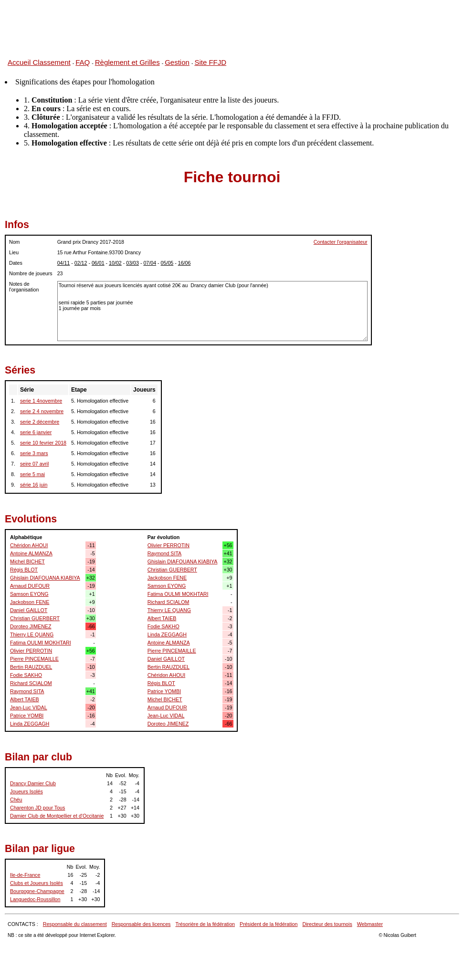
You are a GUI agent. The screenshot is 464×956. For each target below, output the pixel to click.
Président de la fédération (268, 924)
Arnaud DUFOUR (30, 586)
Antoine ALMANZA (31, 553)
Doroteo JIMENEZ (30, 626)
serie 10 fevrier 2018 (43, 443)
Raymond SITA (27, 691)
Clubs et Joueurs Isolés (36, 883)
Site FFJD (210, 62)
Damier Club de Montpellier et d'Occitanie (57, 816)
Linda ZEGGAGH (29, 724)
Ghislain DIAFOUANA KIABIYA (45, 578)
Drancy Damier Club (33, 783)
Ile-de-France (25, 875)
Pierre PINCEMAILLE (34, 659)
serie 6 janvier (36, 432)
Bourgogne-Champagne (37, 891)
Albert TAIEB (24, 699)
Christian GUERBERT (35, 618)
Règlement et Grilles (127, 62)
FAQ (82, 62)
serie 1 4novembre (41, 401)
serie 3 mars (34, 453)
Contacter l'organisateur (341, 242)
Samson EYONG (29, 594)
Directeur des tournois (327, 924)
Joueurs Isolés (26, 791)
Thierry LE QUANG (31, 634)
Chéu (16, 799)
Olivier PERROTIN (31, 651)
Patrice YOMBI (26, 715)
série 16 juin (33, 485)
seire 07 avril (34, 464)
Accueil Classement (39, 62)
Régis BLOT (24, 569)
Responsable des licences (141, 924)
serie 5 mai (32, 474)
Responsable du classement (75, 924)
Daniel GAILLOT (28, 610)
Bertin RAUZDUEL (31, 667)
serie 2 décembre (39, 422)
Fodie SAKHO (26, 675)
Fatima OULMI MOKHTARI (40, 642)
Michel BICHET (27, 561)
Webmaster (370, 924)
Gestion (177, 62)
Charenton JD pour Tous (37, 808)
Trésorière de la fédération (205, 924)
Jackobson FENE (29, 602)
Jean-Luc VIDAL (28, 707)
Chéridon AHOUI (29, 545)
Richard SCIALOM (31, 683)
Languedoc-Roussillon (35, 899)
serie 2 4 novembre (41, 411)
